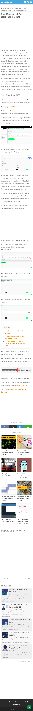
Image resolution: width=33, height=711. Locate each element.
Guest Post (16, 704)
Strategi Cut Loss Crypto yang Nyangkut (8, 474)
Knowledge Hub (23, 385)
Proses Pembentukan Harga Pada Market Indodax (7, 452)
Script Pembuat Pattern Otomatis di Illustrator (15, 332)
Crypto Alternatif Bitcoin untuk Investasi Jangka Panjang (24, 498)
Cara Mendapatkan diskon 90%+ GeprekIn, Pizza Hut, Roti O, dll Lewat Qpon (15, 343)
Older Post (28, 578)
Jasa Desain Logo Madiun (25, 661)
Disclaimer (28, 702)
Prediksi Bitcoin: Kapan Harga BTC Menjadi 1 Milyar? (8, 498)
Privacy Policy (19, 702)
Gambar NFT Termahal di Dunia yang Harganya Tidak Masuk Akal (24, 475)
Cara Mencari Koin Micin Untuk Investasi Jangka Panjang (24, 452)
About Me (4, 702)
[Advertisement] (16, 35)
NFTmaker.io (16, 107)
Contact (11, 702)
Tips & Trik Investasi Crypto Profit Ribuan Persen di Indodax (22, 521)
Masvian (21, 709)
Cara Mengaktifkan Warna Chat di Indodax (7, 520)
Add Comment (13, 20)
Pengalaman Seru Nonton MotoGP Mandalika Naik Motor (14, 337)
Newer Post (5, 578)
